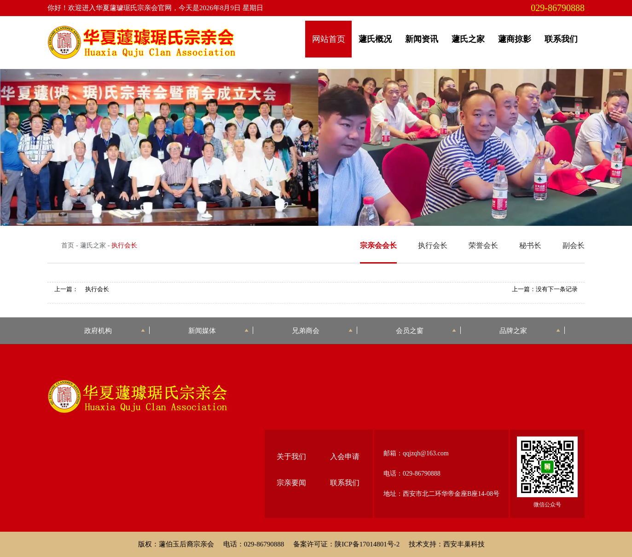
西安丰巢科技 (464, 544)
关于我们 (291, 456)
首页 (67, 245)
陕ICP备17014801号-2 (367, 544)
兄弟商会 (322, 330)
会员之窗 (426, 330)
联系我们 (561, 39)
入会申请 (344, 456)
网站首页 (328, 39)
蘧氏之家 (468, 39)
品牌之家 (529, 330)
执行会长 (97, 289)
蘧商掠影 (514, 39)
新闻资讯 (421, 39)
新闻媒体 (218, 330)
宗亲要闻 (291, 483)
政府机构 (114, 330)
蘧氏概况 (375, 39)
